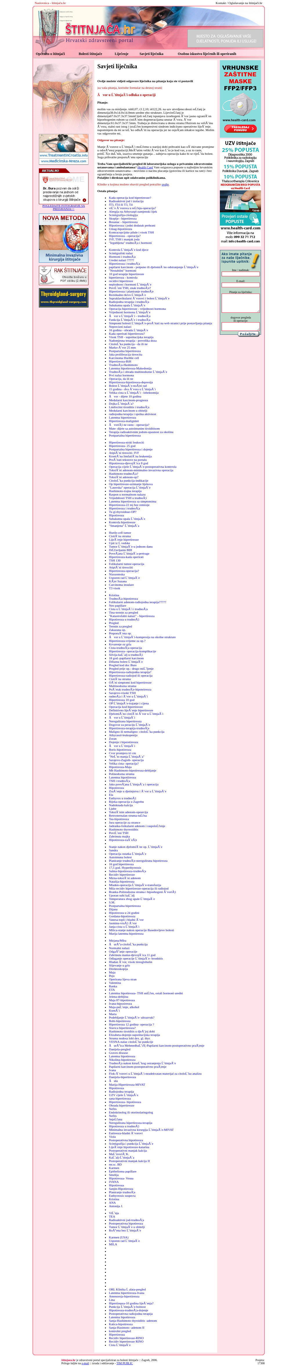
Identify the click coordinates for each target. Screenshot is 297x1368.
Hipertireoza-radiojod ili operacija (130, 675)
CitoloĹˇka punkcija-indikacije (128, 480)
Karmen (114, 1168)
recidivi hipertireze (121, 281)
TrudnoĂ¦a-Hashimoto (123, 365)
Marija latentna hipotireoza (126, 933)
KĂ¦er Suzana (117, 581)
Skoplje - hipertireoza (122, 218)
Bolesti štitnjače (90, 54)
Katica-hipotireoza (121, 1324)
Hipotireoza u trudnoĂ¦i (124, 619)
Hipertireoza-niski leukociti (126, 442)
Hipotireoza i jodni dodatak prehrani (132, 225)
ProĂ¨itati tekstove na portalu (127, 459)
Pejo (112, 975)
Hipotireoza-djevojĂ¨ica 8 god (128, 463)
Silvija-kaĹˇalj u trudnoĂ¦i (126, 654)
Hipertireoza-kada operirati (126, 557)
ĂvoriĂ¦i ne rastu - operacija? (129, 424)
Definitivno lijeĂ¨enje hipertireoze (131, 710)
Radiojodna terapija (121, 1091)
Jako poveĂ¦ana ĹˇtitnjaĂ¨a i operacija (133, 784)
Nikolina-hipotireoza (122, 1059)
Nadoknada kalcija (121, 805)
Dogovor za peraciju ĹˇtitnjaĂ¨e (129, 724)
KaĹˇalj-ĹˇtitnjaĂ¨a (121, 1157)
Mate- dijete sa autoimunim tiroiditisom (134, 428)
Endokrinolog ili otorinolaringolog (131, 1112)
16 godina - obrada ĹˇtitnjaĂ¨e (128, 330)
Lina (112, 1299)
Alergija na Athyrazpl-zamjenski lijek (133, 211)
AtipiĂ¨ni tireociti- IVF (124, 452)
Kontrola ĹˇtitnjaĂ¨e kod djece (128, 249)
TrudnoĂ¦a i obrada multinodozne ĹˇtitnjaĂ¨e (138, 371)
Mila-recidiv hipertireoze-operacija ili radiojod (139, 888)
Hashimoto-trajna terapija (125, 491)
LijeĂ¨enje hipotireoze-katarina (129, 1147)
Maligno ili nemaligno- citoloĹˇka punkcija (136, 731)
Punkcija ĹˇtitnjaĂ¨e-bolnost (127, 1306)
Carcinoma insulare (121, 584)
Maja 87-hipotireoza (122, 1000)
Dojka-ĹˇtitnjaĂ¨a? (121, 403)
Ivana (112, 1070)
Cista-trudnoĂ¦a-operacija (125, 647)
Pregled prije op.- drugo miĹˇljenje (131, 668)
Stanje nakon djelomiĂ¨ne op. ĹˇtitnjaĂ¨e (135, 846)
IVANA (114, 1181)
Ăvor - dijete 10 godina (125, 396)
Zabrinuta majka (119, 836)
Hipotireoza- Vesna (121, 1178)
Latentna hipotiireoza (122, 777)
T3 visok (114, 588)
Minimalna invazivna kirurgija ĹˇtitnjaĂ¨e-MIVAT (141, 1129)
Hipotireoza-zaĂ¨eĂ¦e (123, 840)
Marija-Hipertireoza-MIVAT (127, 1084)
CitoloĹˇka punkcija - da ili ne (128, 344)
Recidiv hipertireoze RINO (126, 1341)
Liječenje (121, 54)
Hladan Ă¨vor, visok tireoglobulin (130, 962)
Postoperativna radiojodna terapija (131, 1313)
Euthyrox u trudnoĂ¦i (122, 798)
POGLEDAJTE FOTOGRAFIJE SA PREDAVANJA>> (63, 207)
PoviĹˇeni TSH (118, 833)
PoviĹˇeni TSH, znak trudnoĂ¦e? (130, 288)
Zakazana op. (117, 629)
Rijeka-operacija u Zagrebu (126, 801)
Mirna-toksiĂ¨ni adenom (125, 878)
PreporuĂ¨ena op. (120, 633)
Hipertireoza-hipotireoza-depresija (131, 382)
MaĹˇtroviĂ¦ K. (119, 1154)
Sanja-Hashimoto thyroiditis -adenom (133, 1320)
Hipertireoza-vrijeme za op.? (127, 640)
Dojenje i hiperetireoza (123, 742)
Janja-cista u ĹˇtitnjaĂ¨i (124, 926)
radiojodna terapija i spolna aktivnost (132, 414)
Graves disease (118, 1052)
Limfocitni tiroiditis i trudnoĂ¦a (129, 407)
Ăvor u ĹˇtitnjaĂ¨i (122, 717)
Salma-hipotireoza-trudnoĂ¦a (127, 871)
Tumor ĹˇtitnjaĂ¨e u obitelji (127, 1227)
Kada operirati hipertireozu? (127, 333)
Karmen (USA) (118, 1237)
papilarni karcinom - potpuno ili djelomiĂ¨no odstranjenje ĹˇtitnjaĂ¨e (153, 267)
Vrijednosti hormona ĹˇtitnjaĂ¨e (129, 312)
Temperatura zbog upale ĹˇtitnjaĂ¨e (132, 899)
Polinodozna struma (121, 774)
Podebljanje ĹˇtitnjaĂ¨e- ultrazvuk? (131, 1017)
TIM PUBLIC (125, 1363)
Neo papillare (117, 605)
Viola (112, 1136)
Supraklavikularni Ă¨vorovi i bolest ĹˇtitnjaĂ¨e (139, 298)
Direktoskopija (118, 969)
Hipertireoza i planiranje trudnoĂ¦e (131, 291)
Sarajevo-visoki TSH (122, 693)
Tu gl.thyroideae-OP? (122, 511)
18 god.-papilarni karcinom (126, 658)
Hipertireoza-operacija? (124, 570)
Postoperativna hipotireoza (126, 1140)
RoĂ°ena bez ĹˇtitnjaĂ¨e (125, 1230)
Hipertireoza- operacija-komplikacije (132, 651)
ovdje (165, 184)
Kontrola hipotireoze (122, 522)
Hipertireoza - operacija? (124, 235)
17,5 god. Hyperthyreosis (125, 867)
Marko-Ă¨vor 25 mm (122, 347)
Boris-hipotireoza (120, 749)
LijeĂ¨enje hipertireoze (124, 539)
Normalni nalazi (119, 948)
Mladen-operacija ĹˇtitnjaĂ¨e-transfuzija (135, 885)
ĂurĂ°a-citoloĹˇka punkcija (128, 944)
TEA (112, 1216)
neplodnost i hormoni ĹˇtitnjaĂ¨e (130, 284)
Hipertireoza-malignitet (124, 421)
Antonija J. (116, 1206)
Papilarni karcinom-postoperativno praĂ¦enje (137, 1066)
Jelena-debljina (118, 996)
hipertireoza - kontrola (123, 277)
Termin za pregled (120, 626)
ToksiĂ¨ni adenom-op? (123, 477)
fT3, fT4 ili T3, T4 (120, 204)
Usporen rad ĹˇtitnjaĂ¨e (124, 577)
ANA (112, 1202)
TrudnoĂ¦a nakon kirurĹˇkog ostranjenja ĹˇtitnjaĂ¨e (142, 1063)
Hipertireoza (117, 1334)
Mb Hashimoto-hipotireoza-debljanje (132, 770)
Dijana (113, 909)
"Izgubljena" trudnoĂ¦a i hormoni (130, 242)
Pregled (114, 623)
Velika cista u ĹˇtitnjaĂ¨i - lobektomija (133, 392)
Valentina (115, 982)
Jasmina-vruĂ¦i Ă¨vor (123, 923)
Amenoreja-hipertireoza (124, 1296)
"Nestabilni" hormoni (122, 270)
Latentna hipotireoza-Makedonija (130, 368)
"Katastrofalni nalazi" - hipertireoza (131, 616)
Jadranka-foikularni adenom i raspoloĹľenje (137, 826)
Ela (111, 794)
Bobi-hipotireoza (120, 1021)
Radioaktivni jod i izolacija (126, 201)
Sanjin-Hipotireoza (121, 1188)
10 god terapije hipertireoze (126, 274)
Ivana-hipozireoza (120, 1003)
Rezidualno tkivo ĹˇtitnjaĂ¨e (127, 295)
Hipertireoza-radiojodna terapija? (130, 672)
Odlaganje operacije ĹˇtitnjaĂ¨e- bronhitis (136, 958)
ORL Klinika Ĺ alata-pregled (127, 1289)
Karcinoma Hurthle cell (124, 358)
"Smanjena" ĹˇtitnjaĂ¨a (124, 525)
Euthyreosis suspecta (122, 1195)
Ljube (112, 808)
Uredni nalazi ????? (121, 260)
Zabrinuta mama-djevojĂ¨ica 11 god (132, 955)
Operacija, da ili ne (121, 378)
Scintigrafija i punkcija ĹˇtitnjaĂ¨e (131, 1143)
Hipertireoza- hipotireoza (125, 1102)
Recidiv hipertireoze (122, 874)
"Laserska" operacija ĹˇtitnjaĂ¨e (129, 487)
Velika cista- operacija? (124, 763)
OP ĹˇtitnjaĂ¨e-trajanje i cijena (128, 703)
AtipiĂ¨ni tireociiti (121, 567)
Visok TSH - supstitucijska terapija (131, 337)
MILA (113, 1244)
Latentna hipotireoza (122, 1056)
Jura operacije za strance (124, 822)
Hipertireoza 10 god (121, 700)
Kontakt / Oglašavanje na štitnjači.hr (239, 3)
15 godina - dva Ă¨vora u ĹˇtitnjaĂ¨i (132, 389)
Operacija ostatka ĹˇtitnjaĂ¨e (127, 853)
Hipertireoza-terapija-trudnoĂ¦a (129, 728)
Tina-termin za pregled (123, 612)
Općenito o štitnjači (50, 54)
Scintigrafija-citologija (123, 215)
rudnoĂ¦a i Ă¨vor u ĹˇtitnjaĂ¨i (128, 696)
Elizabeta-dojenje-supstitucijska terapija (134, 1034)
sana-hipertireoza (120, 1098)
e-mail (85, 1363)
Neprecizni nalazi (120, 326)
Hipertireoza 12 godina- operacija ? (131, 1024)
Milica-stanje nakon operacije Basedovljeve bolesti (141, 930)
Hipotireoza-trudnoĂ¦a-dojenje (128, 1310)
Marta (112, 1014)
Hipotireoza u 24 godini (124, 912)
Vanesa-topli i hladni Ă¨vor (126, 919)
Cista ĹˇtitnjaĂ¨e (120, 1345)
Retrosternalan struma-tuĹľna (128, 815)
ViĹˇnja (114, 1213)
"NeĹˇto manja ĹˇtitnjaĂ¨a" (126, 756)
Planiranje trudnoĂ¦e (122, 1192)
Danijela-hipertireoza (122, 1077)
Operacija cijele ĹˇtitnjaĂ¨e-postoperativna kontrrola (142, 466)
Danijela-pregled (119, 1049)
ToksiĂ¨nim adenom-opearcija (128, 812)
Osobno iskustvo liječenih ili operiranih (207, 54)
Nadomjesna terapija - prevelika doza (132, 340)
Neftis (113, 1109)
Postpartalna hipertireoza (125, 351)
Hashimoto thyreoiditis (123, 829)
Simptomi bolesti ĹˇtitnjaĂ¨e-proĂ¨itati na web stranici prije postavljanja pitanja (160, 323)
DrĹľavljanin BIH (120, 550)
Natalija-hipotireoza (121, 881)
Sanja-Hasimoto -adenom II (126, 1327)
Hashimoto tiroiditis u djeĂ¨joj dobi (132, 1031)
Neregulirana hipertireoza (125, 721)
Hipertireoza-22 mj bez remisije (129, 505)
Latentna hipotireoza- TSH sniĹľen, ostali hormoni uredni (146, 993)
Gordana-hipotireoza (122, 916)
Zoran (112, 738)
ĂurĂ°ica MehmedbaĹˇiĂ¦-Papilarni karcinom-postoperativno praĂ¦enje (156, 1045)
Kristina (114, 595)
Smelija (114, 1174)
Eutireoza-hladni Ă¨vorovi (125, 1133)
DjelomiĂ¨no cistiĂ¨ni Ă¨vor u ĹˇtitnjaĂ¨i (136, 713)
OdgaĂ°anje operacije (123, 951)
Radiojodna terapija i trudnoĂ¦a (129, 301)
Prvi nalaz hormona (121, 375)
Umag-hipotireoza (120, 229)
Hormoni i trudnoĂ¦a (122, 256)
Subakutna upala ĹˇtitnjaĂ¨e (127, 305)
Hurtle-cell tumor (120, 532)
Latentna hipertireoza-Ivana (126, 1293)
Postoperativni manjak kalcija (128, 1150)
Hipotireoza (116, 515)
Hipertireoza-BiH (120, 361)
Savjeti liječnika (151, 54)
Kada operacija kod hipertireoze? (130, 197)
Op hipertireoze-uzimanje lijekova (131, 484)
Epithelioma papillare (122, 1171)
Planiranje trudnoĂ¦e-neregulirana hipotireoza (138, 860)
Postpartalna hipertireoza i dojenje (131, 449)
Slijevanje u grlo (119, 965)
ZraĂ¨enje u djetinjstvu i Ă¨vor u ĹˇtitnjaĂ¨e (137, 791)
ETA (112, 989)
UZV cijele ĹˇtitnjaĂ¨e (123, 1095)
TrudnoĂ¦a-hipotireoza (123, 598)
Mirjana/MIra (117, 940)
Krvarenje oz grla (120, 644)
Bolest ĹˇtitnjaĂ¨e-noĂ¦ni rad (128, 385)
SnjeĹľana (115, 1119)
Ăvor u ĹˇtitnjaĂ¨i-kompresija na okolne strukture (142, 637)
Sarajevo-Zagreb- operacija (126, 760)
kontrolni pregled (120, 1331)
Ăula (113, 1080)
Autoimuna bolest (120, 857)
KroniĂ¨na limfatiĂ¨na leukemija (130, 456)
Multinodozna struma (122, 686)
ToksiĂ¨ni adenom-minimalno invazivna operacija (141, 470)
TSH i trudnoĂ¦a (119, 780)
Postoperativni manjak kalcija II (129, 1161)
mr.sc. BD (115, 1164)
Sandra (113, 850)
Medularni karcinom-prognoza (128, 400)
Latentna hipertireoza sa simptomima (132, 501)
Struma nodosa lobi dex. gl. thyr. (130, 1038)
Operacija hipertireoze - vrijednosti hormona (137, 308)
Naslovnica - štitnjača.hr (50, 3)
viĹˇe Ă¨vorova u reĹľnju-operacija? (132, 208)
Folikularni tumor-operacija (126, 564)
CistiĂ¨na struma (120, 536)
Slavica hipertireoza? (122, 1028)
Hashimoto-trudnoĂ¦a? (123, 473)
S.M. (112, 902)
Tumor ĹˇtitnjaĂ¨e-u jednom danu (131, 546)
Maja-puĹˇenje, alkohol (124, 1007)
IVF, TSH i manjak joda (124, 239)
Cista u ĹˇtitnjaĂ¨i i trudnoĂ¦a (128, 609)
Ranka (113, 986)
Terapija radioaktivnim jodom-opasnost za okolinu (141, 432)
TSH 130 (114, 560)
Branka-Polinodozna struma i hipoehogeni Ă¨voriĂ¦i (142, 892)
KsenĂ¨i (114, 1010)
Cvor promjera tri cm (122, 753)
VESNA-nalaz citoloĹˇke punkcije (131, 1041)
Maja (112, 972)
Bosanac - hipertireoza (123, 222)
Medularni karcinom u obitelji (128, 410)
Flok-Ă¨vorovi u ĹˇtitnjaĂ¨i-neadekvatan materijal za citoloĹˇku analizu (155, 1073)
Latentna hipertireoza (122, 417)
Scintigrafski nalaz (121, 253)
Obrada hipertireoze (121, 1105)
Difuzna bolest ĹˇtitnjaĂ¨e (126, 661)
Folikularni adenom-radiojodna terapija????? (137, 602)
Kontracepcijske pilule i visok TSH (131, 232)
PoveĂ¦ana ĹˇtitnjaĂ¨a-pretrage (129, 553)
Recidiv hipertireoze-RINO (126, 1338)
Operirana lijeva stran (122, 979)
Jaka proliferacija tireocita (125, 354)
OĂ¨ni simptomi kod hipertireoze (130, 682)
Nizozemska (116, 574)
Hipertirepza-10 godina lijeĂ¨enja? (131, 1303)
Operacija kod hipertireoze (126, 706)
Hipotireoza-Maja (120, 767)
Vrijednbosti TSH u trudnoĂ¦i (128, 498)
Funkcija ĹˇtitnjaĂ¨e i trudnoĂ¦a (129, 319)
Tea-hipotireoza (119, 819)
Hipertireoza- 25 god (122, 446)
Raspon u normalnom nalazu (127, 494)
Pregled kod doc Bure (123, 665)
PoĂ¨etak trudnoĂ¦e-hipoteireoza (130, 689)
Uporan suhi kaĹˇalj (122, 895)
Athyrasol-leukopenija (123, 735)
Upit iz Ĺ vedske (119, 543)
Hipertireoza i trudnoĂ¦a (124, 263)
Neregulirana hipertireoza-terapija (130, 1122)
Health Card (145, 167)
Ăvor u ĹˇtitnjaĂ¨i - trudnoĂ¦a (129, 316)
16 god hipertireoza (121, 864)
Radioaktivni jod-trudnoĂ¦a (126, 1220)
